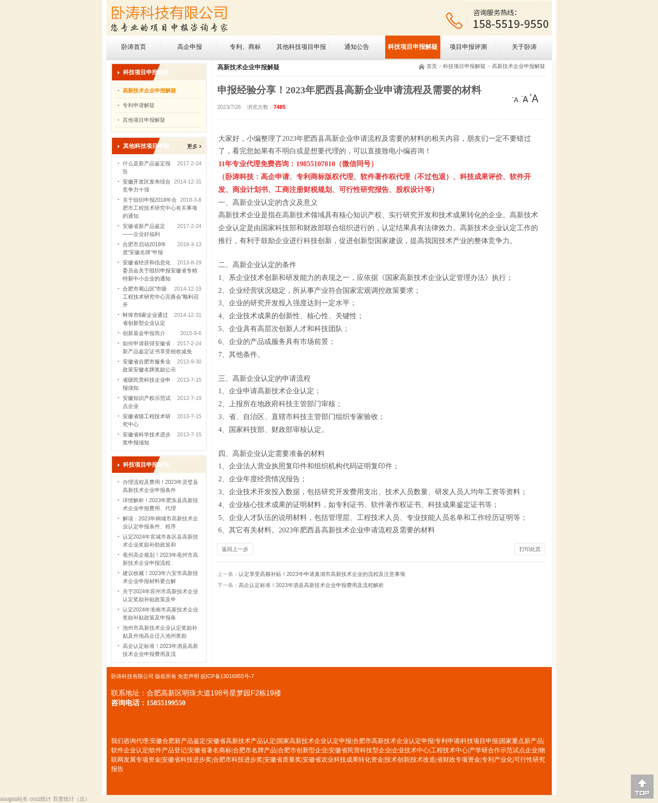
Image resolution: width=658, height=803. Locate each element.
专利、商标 (245, 47)
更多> (194, 146)
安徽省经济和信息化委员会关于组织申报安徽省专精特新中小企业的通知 (160, 271)
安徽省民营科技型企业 (360, 750)
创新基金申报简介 (144, 333)
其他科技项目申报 (301, 47)
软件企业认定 (129, 750)
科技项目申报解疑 (413, 47)
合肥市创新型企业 (302, 750)
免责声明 (188, 676)
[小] (516, 98)
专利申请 (447, 741)
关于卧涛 (524, 47)
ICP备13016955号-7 (230, 676)
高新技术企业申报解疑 (518, 66)
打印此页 (530, 549)
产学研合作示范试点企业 (503, 750)
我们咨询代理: (130, 741)
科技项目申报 (479, 741)
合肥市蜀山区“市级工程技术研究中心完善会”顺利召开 (161, 297)
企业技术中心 (410, 750)
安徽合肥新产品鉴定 (178, 741)
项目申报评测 (468, 47)
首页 (432, 66)
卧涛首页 (133, 47)
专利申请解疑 (139, 105)
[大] (534, 98)
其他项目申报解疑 (144, 120)
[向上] (642, 787)
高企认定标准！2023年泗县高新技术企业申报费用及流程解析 (311, 585)
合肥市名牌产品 (254, 750)
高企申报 (189, 47)
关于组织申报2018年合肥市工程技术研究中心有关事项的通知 (160, 208)
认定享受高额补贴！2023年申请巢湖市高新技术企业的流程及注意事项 (322, 574)
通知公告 (356, 47)
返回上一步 (235, 549)
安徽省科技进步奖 (186, 759)
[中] (525, 98)
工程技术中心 (449, 750)
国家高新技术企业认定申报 (314, 741)
